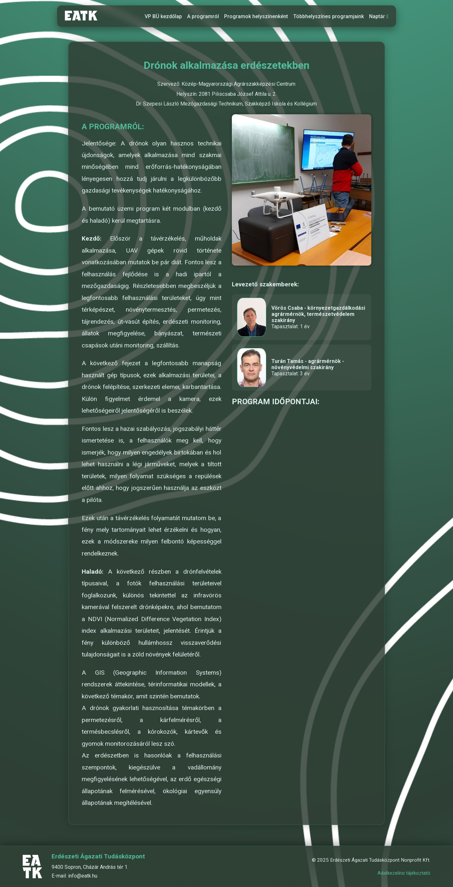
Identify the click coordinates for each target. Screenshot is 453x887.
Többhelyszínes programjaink (328, 16)
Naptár (378, 16)
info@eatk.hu (82, 876)
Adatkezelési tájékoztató (403, 873)
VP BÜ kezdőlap (163, 16)
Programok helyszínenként (256, 16)
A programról (203, 16)
